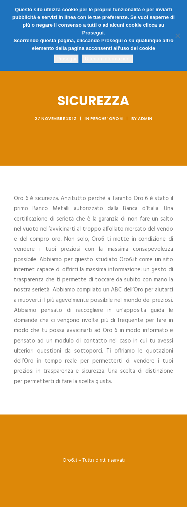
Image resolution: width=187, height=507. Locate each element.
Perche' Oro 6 (106, 119)
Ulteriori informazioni (107, 59)
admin (145, 119)
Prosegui (66, 59)
